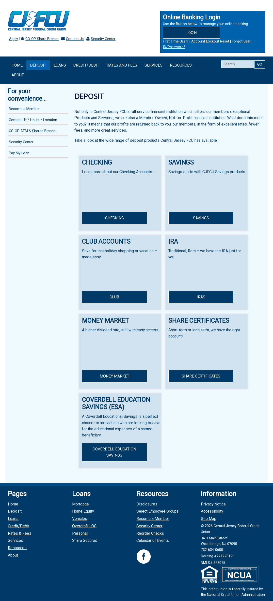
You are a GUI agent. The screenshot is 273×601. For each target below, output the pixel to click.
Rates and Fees (122, 65)
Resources (181, 65)
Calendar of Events (152, 540)
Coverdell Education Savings (114, 452)
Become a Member (24, 109)
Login (192, 33)
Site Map (208, 518)
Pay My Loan (19, 153)
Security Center (103, 39)
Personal (80, 533)
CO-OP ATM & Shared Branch (32, 131)
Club (114, 297)
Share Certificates (201, 376)
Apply (13, 39)
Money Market (114, 376)
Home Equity (83, 511)
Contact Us (75, 39)
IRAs (201, 297)
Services (153, 65)
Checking (114, 218)
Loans (60, 65)
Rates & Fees (19, 533)
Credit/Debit (86, 65)
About (18, 75)
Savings (201, 218)
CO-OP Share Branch (42, 39)
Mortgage (80, 504)
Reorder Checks (150, 533)
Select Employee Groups (157, 511)
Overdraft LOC (84, 526)
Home (17, 65)
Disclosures (146, 504)
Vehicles (79, 518)
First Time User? (176, 41)
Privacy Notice (213, 504)
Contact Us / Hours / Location (33, 120)
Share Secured (84, 540)
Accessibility (212, 511)
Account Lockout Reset (210, 41)
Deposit (38, 65)
